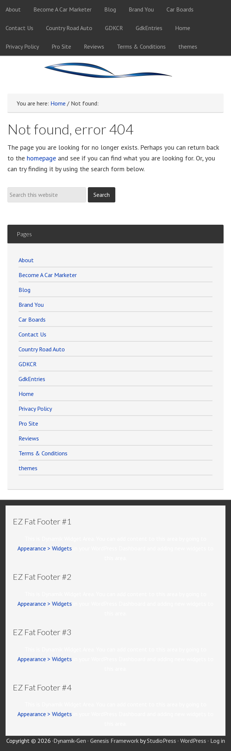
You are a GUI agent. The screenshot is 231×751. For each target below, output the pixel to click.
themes (28, 468)
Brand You (31, 304)
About (26, 260)
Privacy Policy (35, 408)
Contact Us (32, 334)
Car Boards (32, 319)
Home (26, 393)
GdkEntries (32, 379)
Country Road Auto (42, 349)
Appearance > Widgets (44, 548)
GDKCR (28, 364)
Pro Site (28, 423)
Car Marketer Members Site (116, 75)
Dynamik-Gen (69, 740)
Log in (217, 740)
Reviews (29, 438)
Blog (24, 289)
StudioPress (161, 740)
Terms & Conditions (43, 453)
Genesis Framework (114, 740)
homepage (41, 158)
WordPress (193, 740)
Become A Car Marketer (48, 275)
